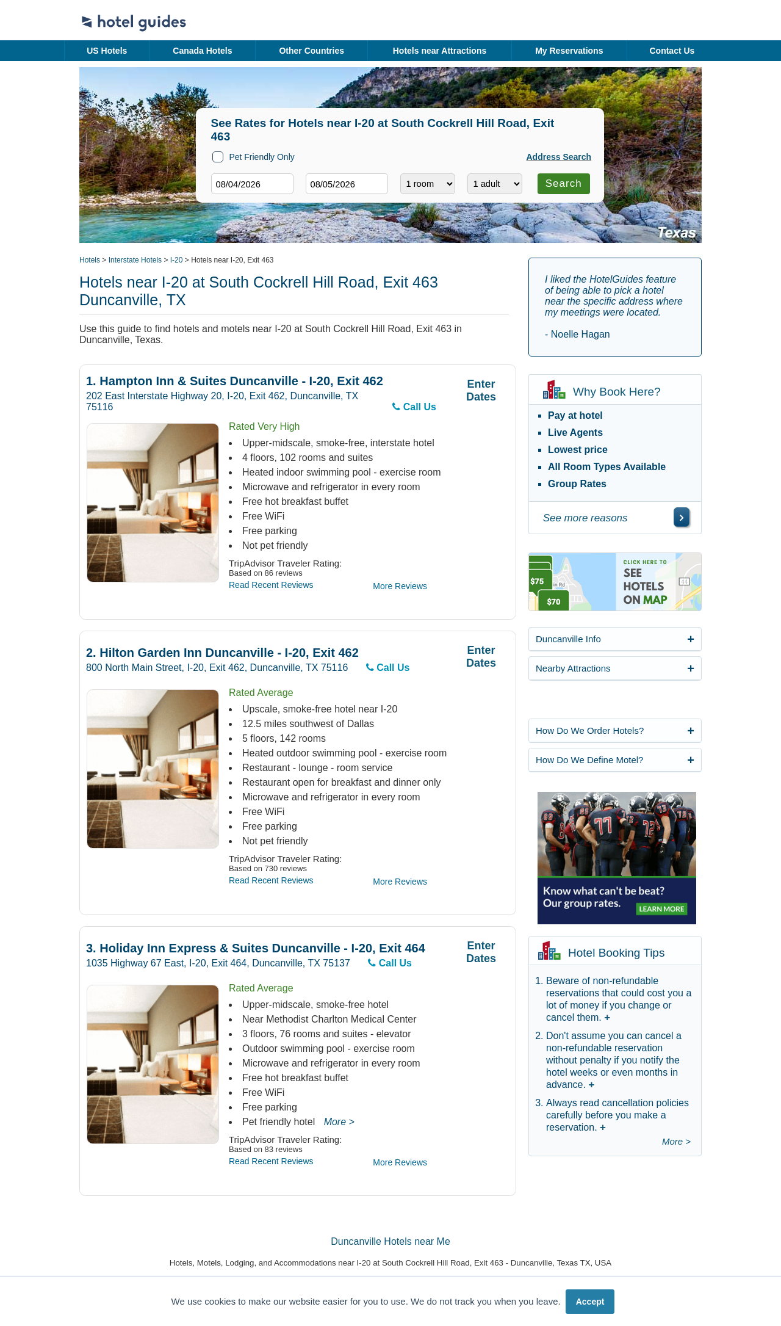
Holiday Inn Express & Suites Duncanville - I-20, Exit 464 (255, 948)
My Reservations (569, 51)
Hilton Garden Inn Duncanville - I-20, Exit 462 (222, 653)
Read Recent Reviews (271, 585)
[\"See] (681, 517)
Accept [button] (590, 1301)
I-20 (176, 260)
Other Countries (311, 51)
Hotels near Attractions (440, 51)
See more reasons (585, 518)
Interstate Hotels (135, 260)
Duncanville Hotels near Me (390, 1241)
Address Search (559, 157)
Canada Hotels (202, 51)
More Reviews (400, 586)
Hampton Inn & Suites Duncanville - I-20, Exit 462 (234, 381)
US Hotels (107, 51)
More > (339, 1122)
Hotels (89, 260)
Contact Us (671, 51)
